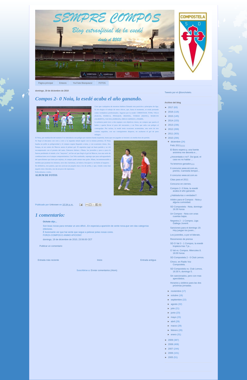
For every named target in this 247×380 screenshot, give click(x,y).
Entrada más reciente (48, 260)
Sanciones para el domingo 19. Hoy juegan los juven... (185, 229)
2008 (171, 344)
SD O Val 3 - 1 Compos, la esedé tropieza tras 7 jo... (186, 244)
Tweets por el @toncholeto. (178, 92)
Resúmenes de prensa (181, 239)
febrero (175, 330)
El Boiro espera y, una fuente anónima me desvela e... (184, 151)
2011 (171, 133)
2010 (171, 138)
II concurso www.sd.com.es (183, 175)
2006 (171, 353)
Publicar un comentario (50, 246)
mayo (174, 317)
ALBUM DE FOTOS (46, 175)
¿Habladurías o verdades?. (183, 195)
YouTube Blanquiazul (82, 83)
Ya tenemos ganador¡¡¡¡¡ (182, 163)
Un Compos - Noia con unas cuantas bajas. (184, 215)
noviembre (176, 291)
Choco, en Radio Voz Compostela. (180, 263)
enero (174, 334)
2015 (171, 116)
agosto (174, 304)
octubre (175, 295)
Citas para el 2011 (179, 179)
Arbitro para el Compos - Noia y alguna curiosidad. (185, 201)
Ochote (47, 221)
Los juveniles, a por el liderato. (185, 234)
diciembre (176, 141)
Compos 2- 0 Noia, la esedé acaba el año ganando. (184, 189)
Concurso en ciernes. (180, 184)
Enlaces (63, 83)
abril (173, 321)
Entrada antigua (148, 260)
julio (173, 308)
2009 (171, 340)
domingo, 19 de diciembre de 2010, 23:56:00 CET (67, 239)
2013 (171, 125)
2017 (171, 107)
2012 (171, 129)
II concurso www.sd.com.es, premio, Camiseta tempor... (184, 169)
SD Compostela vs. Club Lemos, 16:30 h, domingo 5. (186, 270)
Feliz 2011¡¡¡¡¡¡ (177, 145)
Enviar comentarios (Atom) (104, 270)
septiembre (177, 299)
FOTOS (102, 83)
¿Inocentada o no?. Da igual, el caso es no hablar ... (185, 158)
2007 (171, 348)
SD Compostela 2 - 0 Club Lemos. (187, 257)
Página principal (45, 83)
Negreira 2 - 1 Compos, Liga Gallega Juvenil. (184, 222)
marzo (174, 325)
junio (173, 312)
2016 (171, 111)
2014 (171, 120)
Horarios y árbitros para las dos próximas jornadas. (185, 284)
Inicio (99, 260)
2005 (171, 357)
